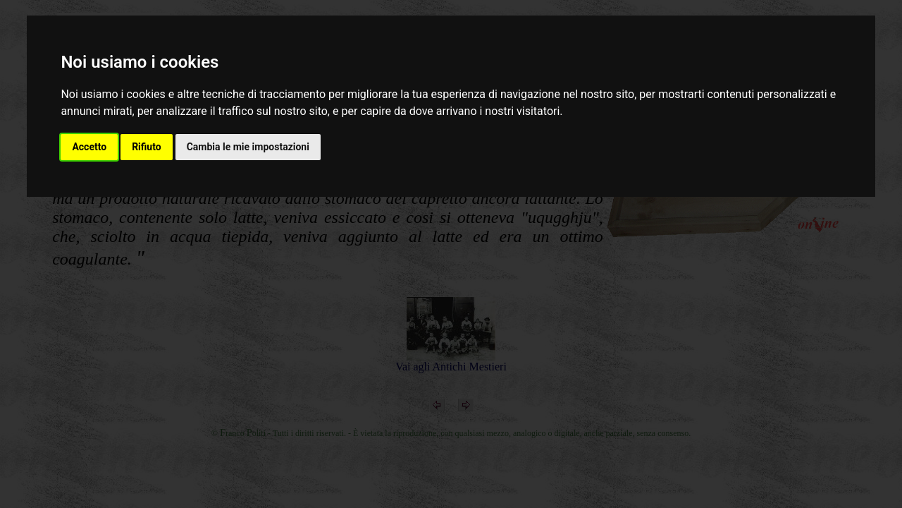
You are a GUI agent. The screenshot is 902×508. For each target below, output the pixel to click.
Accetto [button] (89, 146)
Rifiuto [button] (146, 146)
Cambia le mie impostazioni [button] (248, 146)
